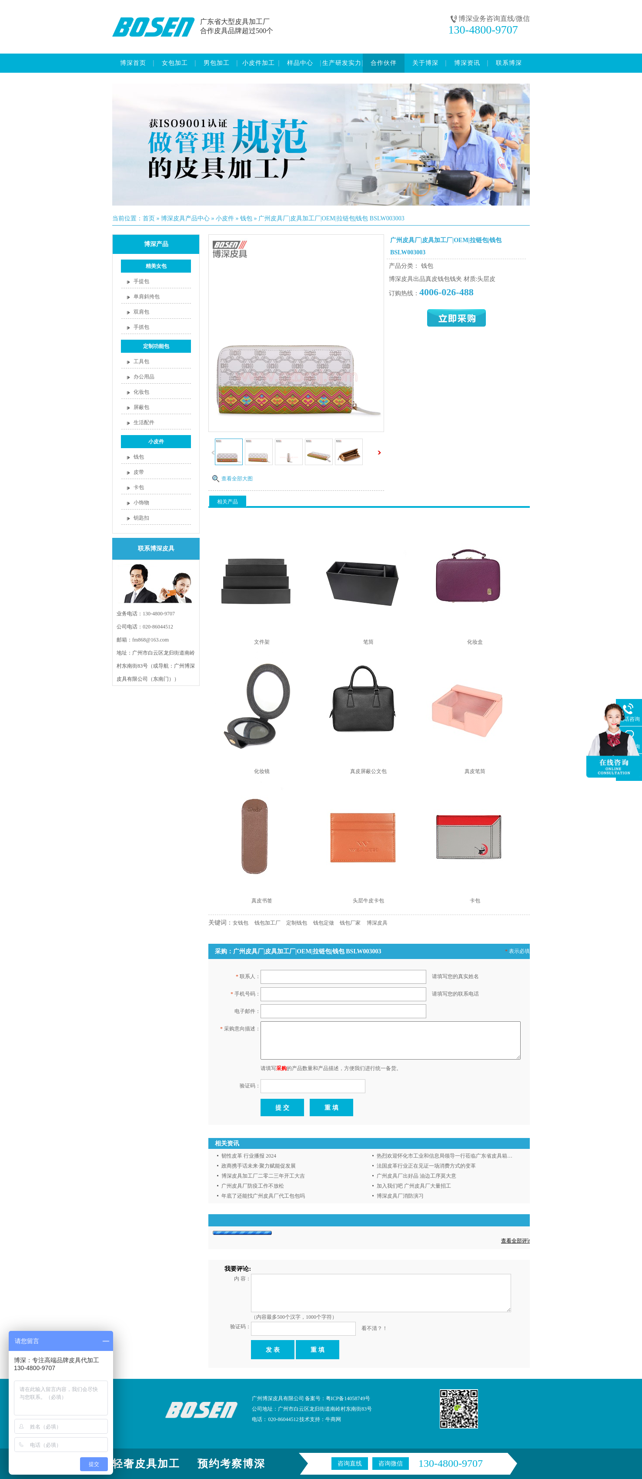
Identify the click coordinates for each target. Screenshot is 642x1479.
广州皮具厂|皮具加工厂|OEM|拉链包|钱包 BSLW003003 (331, 218)
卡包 (139, 487)
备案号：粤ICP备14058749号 (338, 1398)
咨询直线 (350, 1463)
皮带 (139, 472)
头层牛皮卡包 (368, 901)
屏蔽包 (141, 407)
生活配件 (144, 422)
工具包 (141, 361)
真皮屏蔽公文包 (368, 771)
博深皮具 (377, 923)
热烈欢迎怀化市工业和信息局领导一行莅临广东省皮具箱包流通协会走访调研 (465, 1156)
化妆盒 (475, 642)
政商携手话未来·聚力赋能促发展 (258, 1166)
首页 (149, 218)
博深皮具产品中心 (185, 218)
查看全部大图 (237, 479)
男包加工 (217, 63)
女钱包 (240, 923)
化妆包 (141, 392)
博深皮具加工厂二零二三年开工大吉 (263, 1176)
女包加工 (175, 63)
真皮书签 (261, 901)
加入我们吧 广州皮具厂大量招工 (414, 1186)
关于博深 (425, 63)
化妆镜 (262, 771)
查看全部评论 (516, 1241)
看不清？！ (374, 1328)
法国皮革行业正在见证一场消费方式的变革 (426, 1166)
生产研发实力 (341, 63)
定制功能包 (156, 346)
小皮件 (225, 218)
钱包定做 (323, 923)
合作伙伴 (384, 63)
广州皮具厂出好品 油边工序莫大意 (416, 1176)
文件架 (262, 642)
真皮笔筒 (475, 771)
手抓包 (141, 327)
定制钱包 (296, 923)
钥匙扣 (141, 518)
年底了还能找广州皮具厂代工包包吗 (263, 1196)
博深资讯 (467, 63)
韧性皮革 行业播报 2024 (248, 1156)
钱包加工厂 (267, 923)
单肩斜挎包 (147, 297)
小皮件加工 (258, 63)
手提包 (141, 281)
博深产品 (156, 244)
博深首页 (133, 63)
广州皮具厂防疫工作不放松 (252, 1186)
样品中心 (300, 63)
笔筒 (368, 642)
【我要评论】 (263, 1220)
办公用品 (144, 377)
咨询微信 (390, 1463)
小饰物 (141, 503)
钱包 (246, 218)
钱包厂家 (350, 923)
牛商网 (333, 1419)
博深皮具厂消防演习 (400, 1196)
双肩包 (141, 312)
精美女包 (156, 266)
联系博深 (509, 63)
